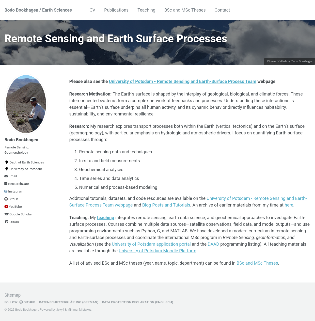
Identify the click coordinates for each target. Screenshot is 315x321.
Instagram (13, 191)
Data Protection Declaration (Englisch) (137, 302)
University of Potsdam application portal (151, 244)
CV (92, 10)
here (288, 205)
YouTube (13, 207)
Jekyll (60, 309)
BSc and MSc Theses (184, 10)
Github (11, 199)
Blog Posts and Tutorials (166, 205)
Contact (222, 10)
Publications (116, 10)
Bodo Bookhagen (302, 61)
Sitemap (12, 295)
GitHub (27, 302)
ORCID (11, 222)
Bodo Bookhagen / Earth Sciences (38, 10)
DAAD (213, 244)
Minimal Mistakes (79, 309)
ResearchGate (16, 184)
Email (10, 176)
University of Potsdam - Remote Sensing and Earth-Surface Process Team (182, 81)
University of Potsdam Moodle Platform (157, 250)
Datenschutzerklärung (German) (68, 302)
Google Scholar (18, 214)
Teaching (146, 10)
